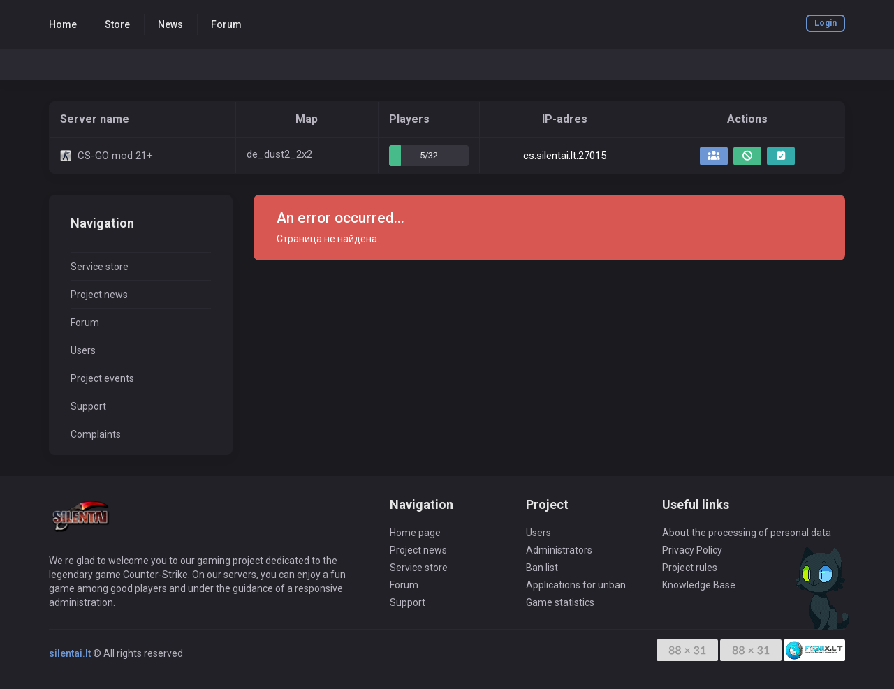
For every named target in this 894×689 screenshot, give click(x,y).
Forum (226, 24)
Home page (415, 532)
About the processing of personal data (746, 532)
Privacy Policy (692, 550)
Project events (102, 378)
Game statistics (560, 602)
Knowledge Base (698, 585)
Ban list (542, 567)
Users (83, 350)
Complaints (96, 434)
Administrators (559, 550)
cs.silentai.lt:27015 (564, 155)
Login (825, 23)
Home (63, 24)
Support (88, 406)
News (170, 24)
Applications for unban (576, 585)
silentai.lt (70, 653)
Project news (99, 294)
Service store (100, 266)
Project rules (689, 567)
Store (117, 24)
